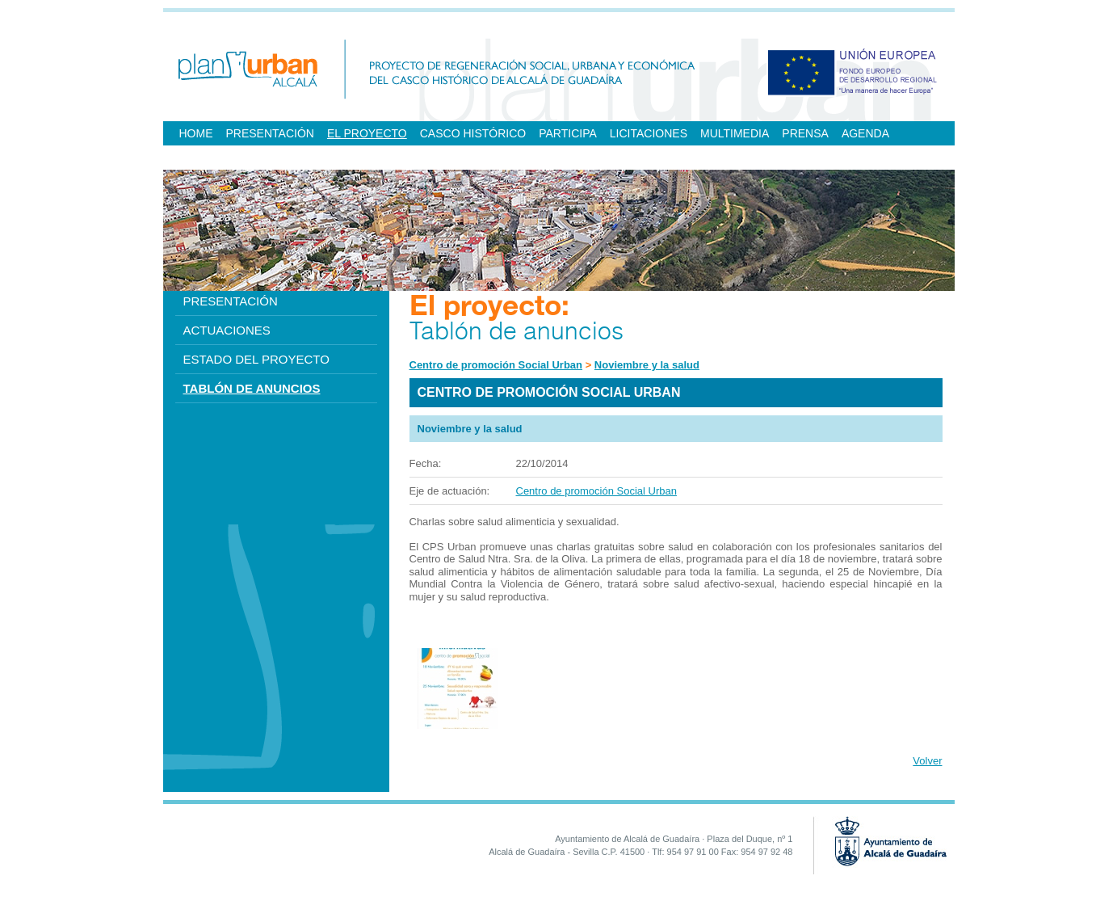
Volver (927, 761)
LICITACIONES (648, 133)
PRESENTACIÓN (270, 133)
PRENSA (805, 133)
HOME (196, 133)
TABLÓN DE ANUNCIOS (252, 388)
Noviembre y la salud (646, 365)
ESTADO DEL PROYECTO (256, 359)
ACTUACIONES (227, 330)
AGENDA (865, 133)
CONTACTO (276, 157)
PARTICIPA (568, 133)
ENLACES (205, 157)
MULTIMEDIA (734, 133)
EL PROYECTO (367, 133)
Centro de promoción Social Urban (496, 365)
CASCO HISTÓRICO (473, 133)
